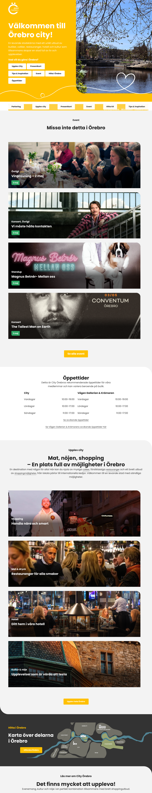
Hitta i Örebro (19, 81)
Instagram (76, 765)
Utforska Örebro (31, 490)
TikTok (110, 765)
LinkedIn (95, 765)
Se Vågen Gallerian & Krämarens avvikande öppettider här (76, 297)
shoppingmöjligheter (25, 343)
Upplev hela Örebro (76, 441)
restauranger (113, 340)
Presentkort (38, 66)
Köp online (88, 681)
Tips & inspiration (21, 73)
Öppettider (39, 81)
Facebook (57, 765)
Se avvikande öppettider (76, 290)
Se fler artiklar (76, 623)
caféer (85, 340)
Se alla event (76, 224)
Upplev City (18, 66)
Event (41, 73)
